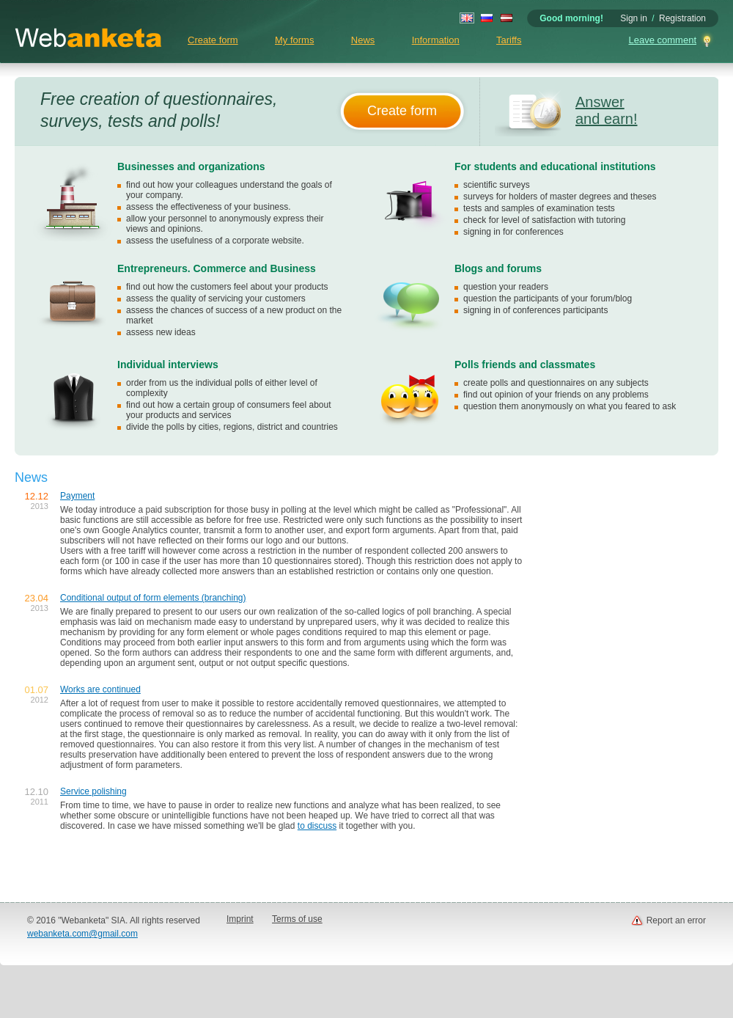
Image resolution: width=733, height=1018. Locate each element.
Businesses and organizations (191, 166)
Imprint (240, 919)
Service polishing (93, 791)
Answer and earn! (606, 110)
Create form (213, 39)
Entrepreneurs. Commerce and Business (216, 268)
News (363, 39)
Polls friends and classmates (524, 364)
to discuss (317, 826)
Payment (77, 496)
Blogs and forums (498, 268)
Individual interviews (167, 364)
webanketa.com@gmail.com (82, 934)
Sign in (633, 18)
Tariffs (508, 39)
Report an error (676, 920)
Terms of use (297, 919)
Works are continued (100, 689)
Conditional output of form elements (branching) (153, 598)
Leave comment (663, 39)
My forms (294, 39)
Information (436, 39)
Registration (682, 18)
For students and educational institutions (555, 166)
